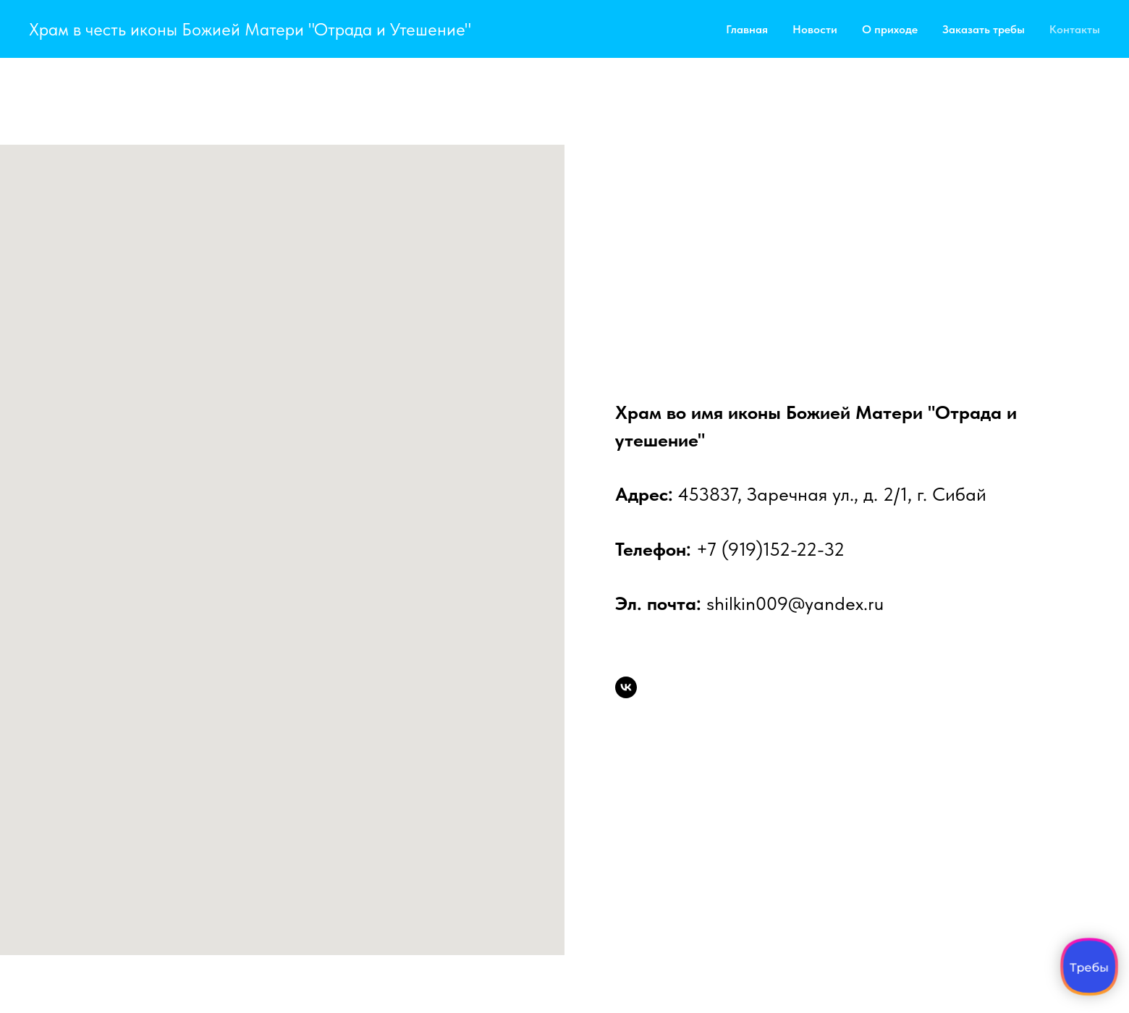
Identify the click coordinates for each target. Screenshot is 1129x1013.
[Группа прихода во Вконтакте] (626, 687)
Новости (814, 29)
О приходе (890, 29)
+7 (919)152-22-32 (770, 549)
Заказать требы (983, 29)
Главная (747, 29)
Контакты (1074, 29)
